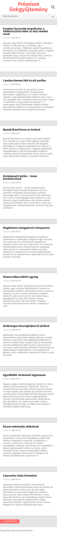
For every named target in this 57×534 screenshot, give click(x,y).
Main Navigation (28, 17)
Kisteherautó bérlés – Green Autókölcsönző (20, 177)
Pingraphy (5, 530)
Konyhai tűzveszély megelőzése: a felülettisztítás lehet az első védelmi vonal (25, 31)
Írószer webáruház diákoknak (21, 426)
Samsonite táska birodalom (20, 475)
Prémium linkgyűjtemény (28, 7)
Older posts (9, 521)
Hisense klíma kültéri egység (20, 277)
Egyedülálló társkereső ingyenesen (24, 375)
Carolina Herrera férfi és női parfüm (24, 80)
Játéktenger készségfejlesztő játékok (26, 326)
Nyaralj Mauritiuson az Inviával (21, 129)
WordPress (27, 530)
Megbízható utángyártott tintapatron (26, 228)
